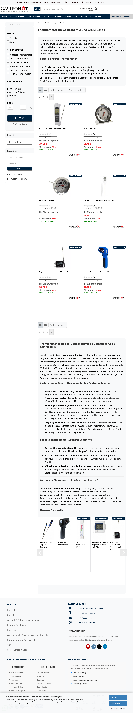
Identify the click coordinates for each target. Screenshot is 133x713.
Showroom (92, 636)
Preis (10, 103)
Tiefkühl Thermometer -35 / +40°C (80, 544)
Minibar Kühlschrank (44, 683)
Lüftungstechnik (34, 16)
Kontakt (75, 2)
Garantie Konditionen (17, 625)
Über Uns (11, 615)
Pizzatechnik (86, 16)
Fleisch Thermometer (47, 200)
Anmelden (20, 169)
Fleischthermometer (18, 58)
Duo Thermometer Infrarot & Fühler (52, 129)
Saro (10, 41)
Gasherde (40, 680)
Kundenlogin (99, 2)
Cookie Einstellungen (17, 649)
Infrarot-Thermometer (62, 543)
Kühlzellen (40, 676)
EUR (30, 108)
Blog (67, 2)
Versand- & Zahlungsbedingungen (23, 620)
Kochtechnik (20, 16)
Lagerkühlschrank (43, 673)
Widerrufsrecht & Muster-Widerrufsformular (28, 635)
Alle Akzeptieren (118, 698)
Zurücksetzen (20, 124)
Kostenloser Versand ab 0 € (52, 2)
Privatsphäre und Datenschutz (21, 640)
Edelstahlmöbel (71, 16)
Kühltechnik (6, 16)
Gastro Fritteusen (15, 683)
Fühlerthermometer (18, 62)
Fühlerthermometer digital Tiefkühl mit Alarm (100, 544)
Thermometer (15, 49)
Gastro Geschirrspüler (17, 691)
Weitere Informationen (118, 708)
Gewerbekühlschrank (16, 687)
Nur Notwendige (118, 703)
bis (17, 108)
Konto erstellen (14, 174)
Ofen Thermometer (91, 129)
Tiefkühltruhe (13, 680)
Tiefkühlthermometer (19, 73)
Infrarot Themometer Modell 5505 (96, 272)
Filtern (20, 118)
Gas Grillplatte (42, 687)
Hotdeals (116, 16)
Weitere (98, 16)
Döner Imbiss (41, 691)
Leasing (127, 16)
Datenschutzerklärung (34, 704)
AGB (9, 645)
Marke (10, 33)
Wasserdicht (14, 81)
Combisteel (13, 38)
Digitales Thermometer (19, 54)
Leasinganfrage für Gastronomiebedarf (29, 2)
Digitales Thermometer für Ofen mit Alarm (55, 272)
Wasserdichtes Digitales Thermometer (46, 544)
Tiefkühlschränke (15, 676)
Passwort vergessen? (17, 178)
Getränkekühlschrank (16, 673)
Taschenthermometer (19, 69)
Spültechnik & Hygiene (53, 16)
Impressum (12, 630)
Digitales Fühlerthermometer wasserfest (99, 200)
